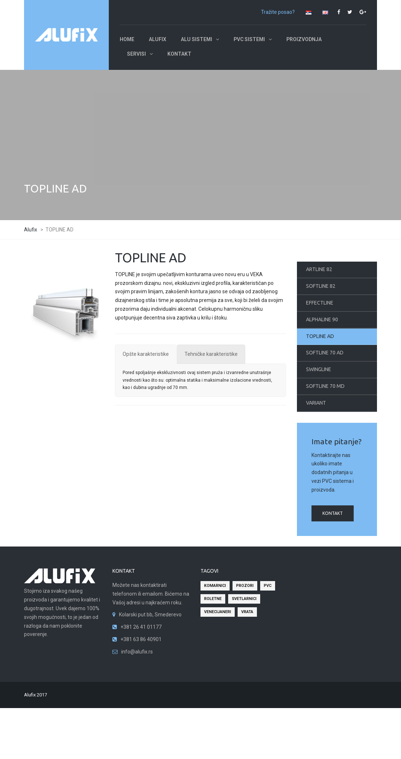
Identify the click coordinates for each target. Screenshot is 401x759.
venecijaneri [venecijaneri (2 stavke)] (217, 611)
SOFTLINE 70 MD (325, 386)
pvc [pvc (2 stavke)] (267, 585)
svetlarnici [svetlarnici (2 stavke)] (244, 598)
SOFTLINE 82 (321, 286)
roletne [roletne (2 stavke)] (213, 598)
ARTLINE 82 (319, 269)
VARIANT (316, 403)
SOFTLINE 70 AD (325, 352)
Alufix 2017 (35, 695)
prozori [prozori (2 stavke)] (245, 585)
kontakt (332, 513)
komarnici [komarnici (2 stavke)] (215, 585)
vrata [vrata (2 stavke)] (247, 611)
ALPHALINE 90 (322, 319)
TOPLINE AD (320, 336)
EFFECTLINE (319, 303)
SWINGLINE (318, 369)
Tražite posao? (278, 12)
